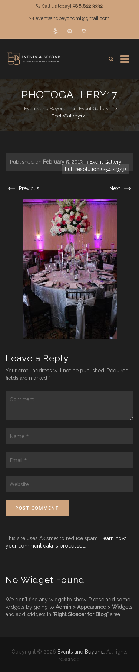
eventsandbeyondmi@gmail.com (73, 18)
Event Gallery (106, 162)
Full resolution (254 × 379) (95, 169)
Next (121, 188)
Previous (22, 188)
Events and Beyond (80, 652)
